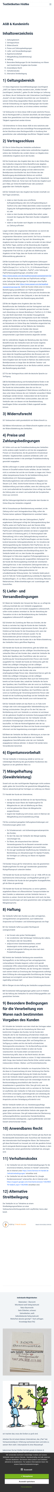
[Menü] (50, 4)
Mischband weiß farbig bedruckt (27, 1305)
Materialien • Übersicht (27, 1302)
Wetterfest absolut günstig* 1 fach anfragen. (27, 1319)
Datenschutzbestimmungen (29, 1464)
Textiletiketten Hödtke (16, 4)
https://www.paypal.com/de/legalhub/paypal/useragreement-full (27, 276)
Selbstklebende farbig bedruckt (27, 1316)
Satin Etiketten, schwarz (27, 1310)
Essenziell (26, 1469)
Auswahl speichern (27, 1481)
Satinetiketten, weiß (27, 1313)
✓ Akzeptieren (27, 1476)
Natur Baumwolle (27, 1308)
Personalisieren (26, 1487)
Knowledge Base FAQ (27, 1322)
